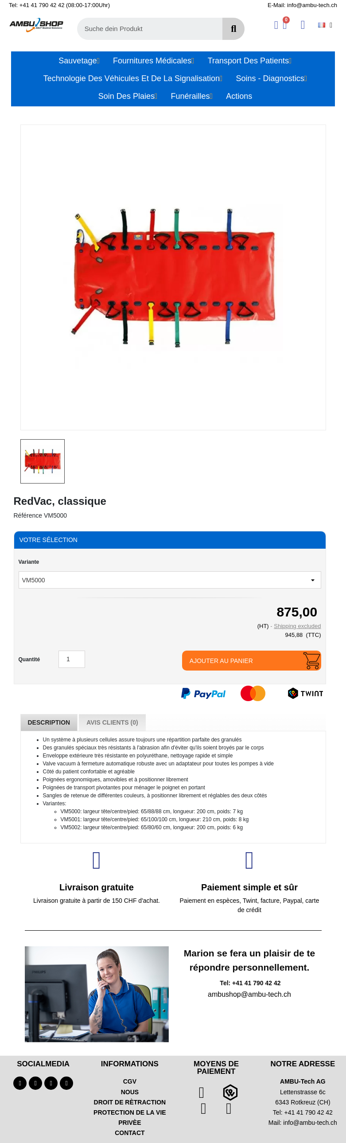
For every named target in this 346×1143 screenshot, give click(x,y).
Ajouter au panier (221, 660)
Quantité (29, 659)
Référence (28, 515)
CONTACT (129, 1132)
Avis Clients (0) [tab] (112, 722)
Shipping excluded (297, 626)
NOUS (130, 1092)
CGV (129, 1081)
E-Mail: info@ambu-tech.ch (302, 5)
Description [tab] (49, 722)
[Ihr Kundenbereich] (276, 25)
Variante (29, 562)
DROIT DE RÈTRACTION (130, 1102)
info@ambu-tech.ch (310, 1122)
